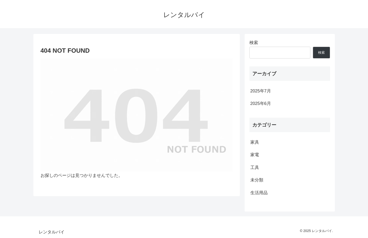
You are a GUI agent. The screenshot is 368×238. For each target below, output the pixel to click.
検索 (253, 42)
